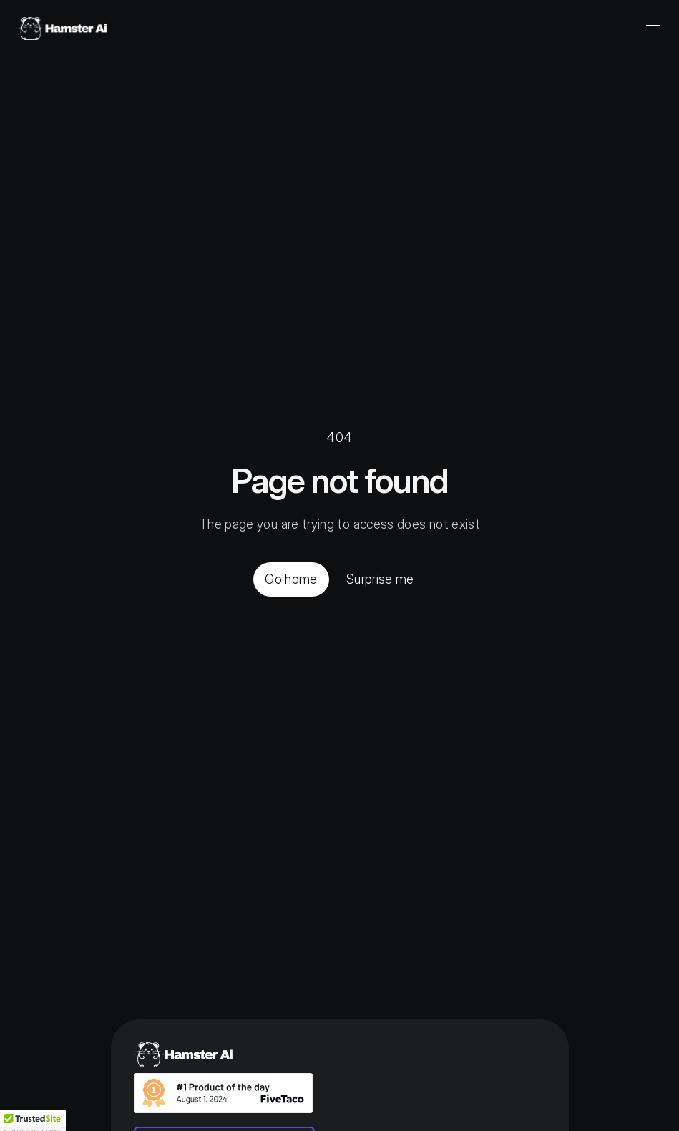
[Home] (62, 28)
